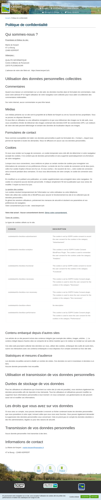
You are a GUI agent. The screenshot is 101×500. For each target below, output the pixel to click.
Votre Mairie (58, 8)
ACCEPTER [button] (85, 496)
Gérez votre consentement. (56, 213)
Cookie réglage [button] (74, 496)
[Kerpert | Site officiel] (5, 8)
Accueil (45, 8)
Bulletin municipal (50, 471)
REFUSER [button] (94, 496)
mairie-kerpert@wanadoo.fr (33, 448)
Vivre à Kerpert (74, 8)
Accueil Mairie (39, 471)
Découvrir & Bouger (53, 12)
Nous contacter (73, 12)
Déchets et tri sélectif (62, 471)
